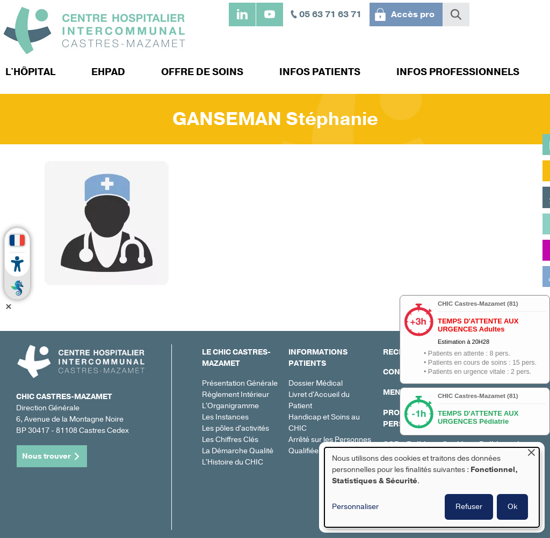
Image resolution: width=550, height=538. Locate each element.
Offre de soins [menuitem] (202, 71)
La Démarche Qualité (237, 451)
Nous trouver (46, 456)
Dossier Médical (315, 383)
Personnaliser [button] (355, 507)
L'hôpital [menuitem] (30, 71)
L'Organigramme (230, 406)
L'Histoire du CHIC (232, 462)
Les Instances (225, 417)
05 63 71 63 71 (330, 14)
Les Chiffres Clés (230, 439)
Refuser (468, 507)
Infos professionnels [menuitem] (457, 71)
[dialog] (431, 487)
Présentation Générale (240, 383)
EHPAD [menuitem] (108, 71)
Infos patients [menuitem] (319, 71)
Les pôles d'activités (235, 428)
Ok (512, 507)
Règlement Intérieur (235, 394)
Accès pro (413, 14)
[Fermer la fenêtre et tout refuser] (531, 454)
